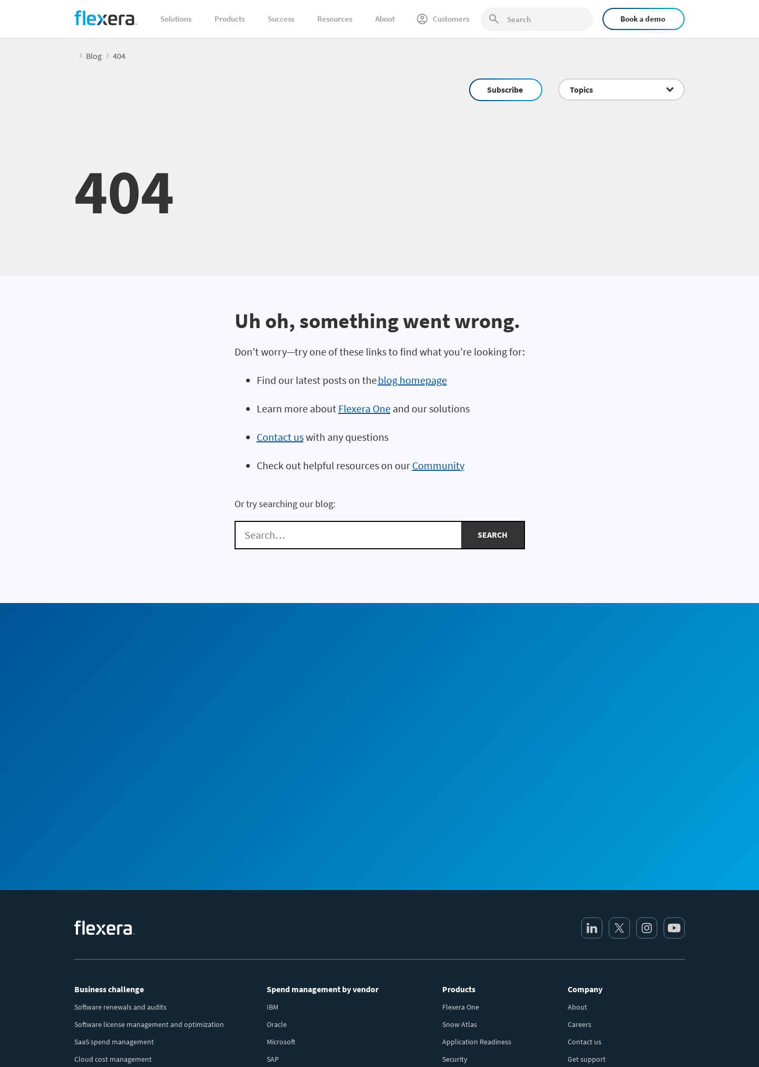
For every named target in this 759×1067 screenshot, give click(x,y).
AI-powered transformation (117, 977)
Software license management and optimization (149, 838)
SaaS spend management (114, 855)
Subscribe (505, 89)
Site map (671, 1040)
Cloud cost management (113, 872)
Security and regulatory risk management (139, 942)
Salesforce (283, 942)
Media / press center (599, 907)
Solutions (175, 19)
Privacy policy (550, 1040)
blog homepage (412, 380)
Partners (581, 925)
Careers (579, 838)
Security (455, 872)
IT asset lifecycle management (121, 890)
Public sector (94, 994)
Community (438, 465)
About (385, 19)
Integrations (461, 890)
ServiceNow (285, 907)
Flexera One (364, 408)
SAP (273, 872)
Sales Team (473, 669)
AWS (273, 925)
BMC (273, 959)
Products (230, 19)
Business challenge (109, 802)
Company (585, 802)
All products (461, 907)
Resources (334, 19)
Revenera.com (590, 942)
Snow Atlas (459, 838)
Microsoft (281, 855)
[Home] (106, 18)
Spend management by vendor (322, 802)
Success (281, 19)
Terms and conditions (615, 1040)
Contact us (280, 436)
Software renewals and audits (120, 820)
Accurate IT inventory (108, 925)
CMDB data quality (103, 907)
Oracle (277, 838)
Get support (587, 872)
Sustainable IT (96, 959)
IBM (272, 820)
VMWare (279, 890)
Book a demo (642, 19)
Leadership (585, 890)
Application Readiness (476, 855)
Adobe (277, 977)
